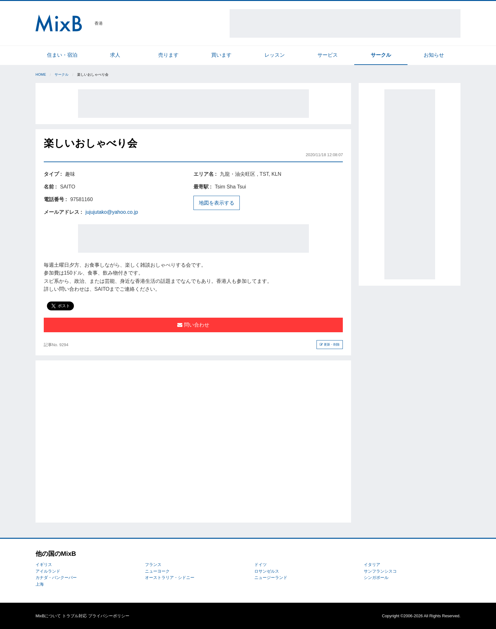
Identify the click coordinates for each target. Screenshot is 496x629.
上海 (40, 584)
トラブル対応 (74, 615)
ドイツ (260, 564)
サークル (381, 55)
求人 (115, 55)
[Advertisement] (345, 23)
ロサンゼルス (266, 571)
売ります (168, 55)
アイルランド (48, 571)
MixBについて (48, 615)
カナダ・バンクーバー (56, 577)
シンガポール (376, 577)
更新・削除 (330, 344)
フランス (153, 564)
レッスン (274, 55)
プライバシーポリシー (108, 615)
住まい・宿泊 (62, 55)
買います (221, 55)
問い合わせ (193, 324)
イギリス (44, 564)
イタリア (372, 564)
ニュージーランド (270, 577)
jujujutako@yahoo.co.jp (111, 212)
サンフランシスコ (380, 571)
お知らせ (434, 55)
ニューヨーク (157, 571)
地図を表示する (216, 203)
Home (41, 74)
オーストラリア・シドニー (169, 577)
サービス (327, 55)
